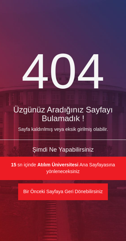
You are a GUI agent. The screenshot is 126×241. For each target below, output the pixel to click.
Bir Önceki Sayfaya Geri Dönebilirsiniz (63, 191)
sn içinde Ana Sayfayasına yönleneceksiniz (63, 168)
